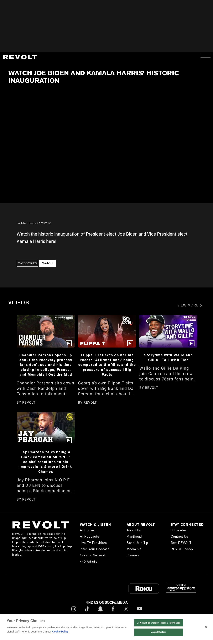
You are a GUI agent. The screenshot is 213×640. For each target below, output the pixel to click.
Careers (133, 555)
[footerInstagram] (74, 612)
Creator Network (93, 555)
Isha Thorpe (28, 223)
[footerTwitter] (126, 612)
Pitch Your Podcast (94, 549)
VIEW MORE (187, 305)
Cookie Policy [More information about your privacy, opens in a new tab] (60, 631)
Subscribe (178, 530)
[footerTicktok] (87, 612)
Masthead (134, 536)
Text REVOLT (181, 543)
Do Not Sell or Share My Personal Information (159, 622)
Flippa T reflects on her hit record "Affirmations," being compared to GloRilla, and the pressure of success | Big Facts (107, 365)
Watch (47, 263)
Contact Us (179, 536)
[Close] (206, 627)
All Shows (87, 530)
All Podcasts (89, 536)
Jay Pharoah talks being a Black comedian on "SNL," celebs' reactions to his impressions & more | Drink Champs (46, 462)
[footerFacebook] (113, 612)
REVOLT (29, 402)
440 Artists (88, 561)
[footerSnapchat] (100, 612)
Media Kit (134, 549)
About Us (134, 530)
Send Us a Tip (137, 543)
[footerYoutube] (139, 612)
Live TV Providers (93, 543)
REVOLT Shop (182, 549)
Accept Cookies (158, 632)
